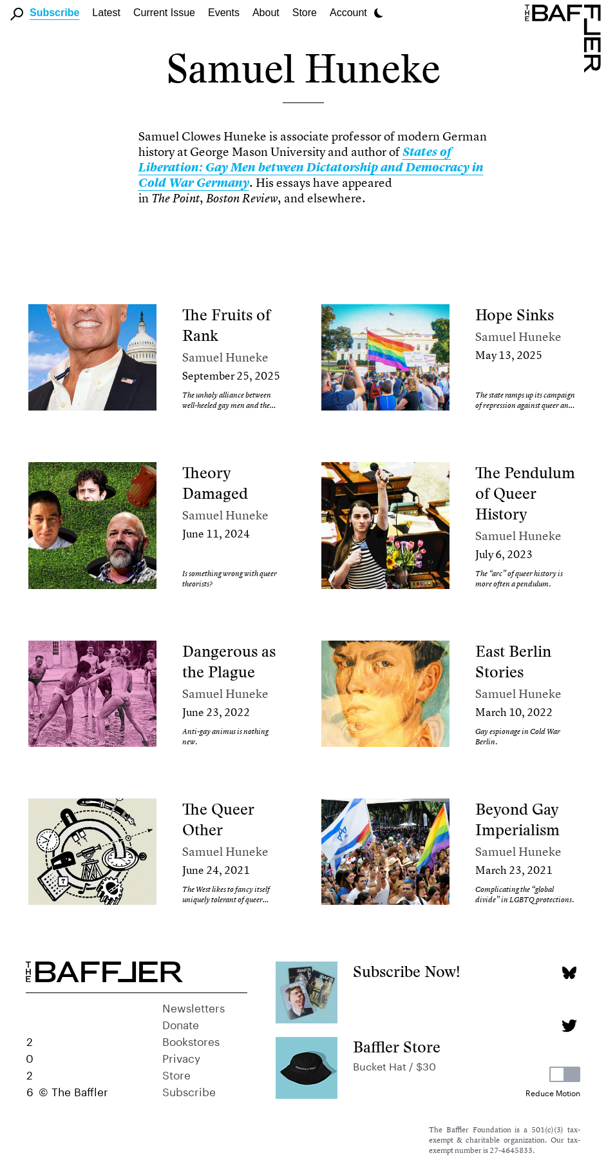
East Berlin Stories (513, 661)
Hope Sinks (514, 314)
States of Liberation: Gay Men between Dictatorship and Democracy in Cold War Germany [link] (311, 167)
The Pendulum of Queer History (525, 493)
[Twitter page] (569, 1025)
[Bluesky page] (569, 973)
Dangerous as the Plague (229, 661)
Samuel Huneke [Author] (225, 357)
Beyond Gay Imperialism (517, 819)
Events (224, 12)
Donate (180, 1023)
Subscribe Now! (406, 971)
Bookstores (191, 1040)
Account (348, 12)
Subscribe (54, 12)
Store (176, 1073)
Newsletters (193, 1006)
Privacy (181, 1057)
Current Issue (164, 12)
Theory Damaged (215, 483)
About (265, 12)
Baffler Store (396, 1047)
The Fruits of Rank (226, 325)
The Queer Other (218, 819)
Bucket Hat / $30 (394, 1065)
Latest (106, 12)
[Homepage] (565, 37)
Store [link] (304, 12)
